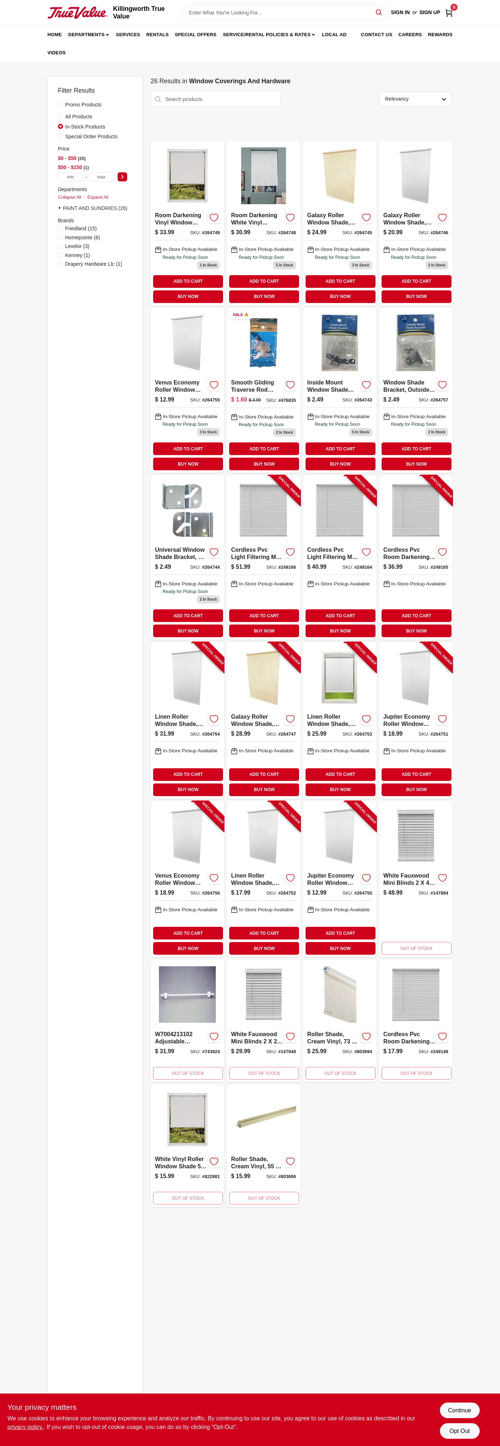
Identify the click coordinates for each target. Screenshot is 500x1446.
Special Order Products (91, 136)
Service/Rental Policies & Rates (267, 34)
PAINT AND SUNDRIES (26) (95, 208)
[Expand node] (60, 207)
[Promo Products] (60, 104)
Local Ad (334, 34)
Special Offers (196, 34)
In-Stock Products (85, 127)
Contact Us (376, 34)
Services (128, 34)
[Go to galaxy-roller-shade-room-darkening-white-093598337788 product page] (416, 223)
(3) (77, 246)
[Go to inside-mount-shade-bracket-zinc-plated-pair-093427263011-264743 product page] (340, 390)
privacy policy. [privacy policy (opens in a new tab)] (25, 1427)
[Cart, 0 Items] (449, 12)
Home (54, 34)
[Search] (379, 12)
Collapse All (69, 197)
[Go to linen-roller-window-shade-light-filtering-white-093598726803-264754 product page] (187, 720)
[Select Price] (122, 176)
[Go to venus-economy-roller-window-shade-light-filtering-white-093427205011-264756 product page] (187, 879)
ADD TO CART (188, 281)
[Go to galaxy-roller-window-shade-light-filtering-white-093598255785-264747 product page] (263, 720)
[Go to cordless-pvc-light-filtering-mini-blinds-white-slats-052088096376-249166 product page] (263, 557)
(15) (81, 228)
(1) (77, 255)
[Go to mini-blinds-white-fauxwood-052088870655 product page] (263, 1021)
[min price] (70, 176)
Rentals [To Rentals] (157, 34)
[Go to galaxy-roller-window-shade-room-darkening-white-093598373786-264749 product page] (187, 223)
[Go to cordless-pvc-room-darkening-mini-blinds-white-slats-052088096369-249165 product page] (416, 557)
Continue (459, 1410)
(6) (82, 237)
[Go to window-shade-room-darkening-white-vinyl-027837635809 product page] (263, 223)
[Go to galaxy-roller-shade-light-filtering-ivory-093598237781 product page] (340, 223)
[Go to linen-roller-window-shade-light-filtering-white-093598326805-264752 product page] (263, 879)
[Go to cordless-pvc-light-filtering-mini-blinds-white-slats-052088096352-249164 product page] (340, 557)
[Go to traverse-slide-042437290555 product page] (263, 390)
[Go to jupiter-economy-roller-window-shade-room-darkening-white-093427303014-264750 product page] (340, 879)
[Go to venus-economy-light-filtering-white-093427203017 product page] (187, 390)
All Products (78, 116)
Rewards (440, 34)
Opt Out (459, 1431)
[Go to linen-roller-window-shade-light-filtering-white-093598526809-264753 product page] (340, 720)
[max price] (101, 176)
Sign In (400, 12)
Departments (86, 34)
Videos (56, 52)
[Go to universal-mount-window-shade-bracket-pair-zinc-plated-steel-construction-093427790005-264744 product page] (187, 557)
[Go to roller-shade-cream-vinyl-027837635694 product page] (263, 1146)
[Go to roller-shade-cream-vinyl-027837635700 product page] (340, 1021)
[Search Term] (284, 12)
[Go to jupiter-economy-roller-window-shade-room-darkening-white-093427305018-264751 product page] (416, 720)
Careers (410, 34)
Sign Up (429, 12)
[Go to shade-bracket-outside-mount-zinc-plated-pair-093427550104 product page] (416, 390)
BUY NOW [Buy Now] (188, 296)
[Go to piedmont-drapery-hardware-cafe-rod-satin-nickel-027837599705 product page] (187, 1021)
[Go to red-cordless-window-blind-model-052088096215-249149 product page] (416, 1021)
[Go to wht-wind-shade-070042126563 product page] (187, 1146)
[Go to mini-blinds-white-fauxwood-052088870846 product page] (416, 879)
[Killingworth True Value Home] (77, 13)
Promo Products (83, 104)
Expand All (97, 197)
